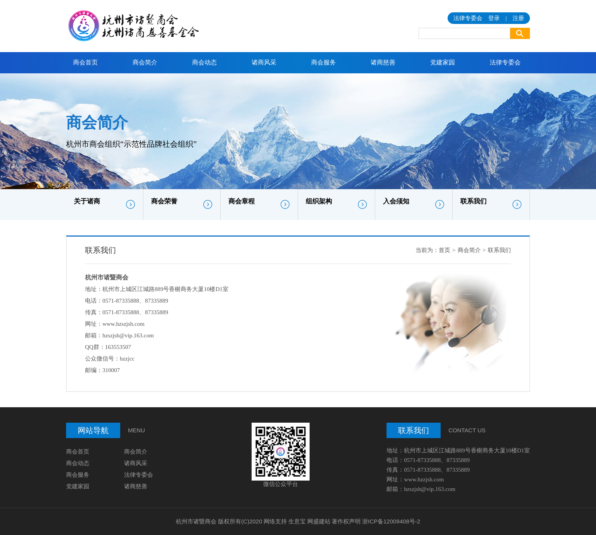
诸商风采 (264, 62)
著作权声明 (346, 521)
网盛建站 (318, 521)
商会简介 (145, 62)
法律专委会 (505, 62)
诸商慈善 (383, 62)
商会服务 (323, 62)
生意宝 (297, 521)
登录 (494, 18)
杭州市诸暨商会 (196, 521)
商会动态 (204, 62)
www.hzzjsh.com (424, 479)
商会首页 (85, 62)
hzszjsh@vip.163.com (128, 335)
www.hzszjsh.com (123, 324)
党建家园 (442, 62)
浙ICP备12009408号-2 (391, 521)
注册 (518, 18)
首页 (444, 250)
